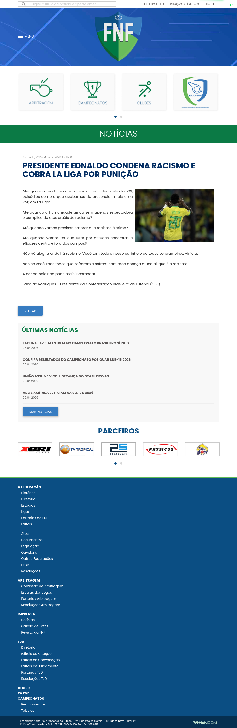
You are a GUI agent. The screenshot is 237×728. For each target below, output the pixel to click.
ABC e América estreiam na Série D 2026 (58, 392)
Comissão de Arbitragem (42, 586)
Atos (25, 533)
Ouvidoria (29, 552)
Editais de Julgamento (39, 666)
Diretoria (28, 499)
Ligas (25, 511)
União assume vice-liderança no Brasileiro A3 (66, 376)
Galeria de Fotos (34, 626)
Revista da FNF (33, 632)
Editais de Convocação (40, 660)
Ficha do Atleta (154, 4)
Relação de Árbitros (184, 4)
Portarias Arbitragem (38, 598)
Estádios (28, 505)
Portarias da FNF (34, 517)
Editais (26, 524)
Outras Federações (37, 558)
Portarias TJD (32, 672)
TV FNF (23, 693)
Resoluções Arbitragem (40, 604)
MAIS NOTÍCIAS (40, 412)
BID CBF (209, 4)
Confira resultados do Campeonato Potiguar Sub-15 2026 (77, 359)
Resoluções (30, 571)
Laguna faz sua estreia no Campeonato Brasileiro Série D (76, 343)
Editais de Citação (36, 653)
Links (25, 564)
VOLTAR (30, 311)
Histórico (28, 493)
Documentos (32, 539)
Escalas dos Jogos (36, 592)
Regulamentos (33, 704)
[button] (115, 116)
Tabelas (27, 710)
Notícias (28, 620)
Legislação (30, 546)
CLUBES (24, 688)
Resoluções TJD (34, 678)
